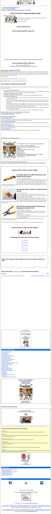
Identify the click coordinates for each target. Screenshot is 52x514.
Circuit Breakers (24, 245)
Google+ (39, 507)
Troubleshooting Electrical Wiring (8, 376)
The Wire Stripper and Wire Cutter (24, 210)
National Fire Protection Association (38, 510)
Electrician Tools (24, 248)
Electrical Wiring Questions (7, 474)
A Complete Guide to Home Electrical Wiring (30, 144)
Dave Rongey (23, 21)
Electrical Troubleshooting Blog (44, 506)
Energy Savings (11, 9)
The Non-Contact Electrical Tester (24, 178)
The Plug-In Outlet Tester (22, 193)
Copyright (18, 503)
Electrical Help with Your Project (22, 10)
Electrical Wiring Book (15, 507)
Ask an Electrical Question (26, 493)
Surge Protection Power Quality (8, 374)
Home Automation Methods (7, 370)
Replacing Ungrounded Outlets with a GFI (40, 275)
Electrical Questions (23, 490)
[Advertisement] (25, 293)
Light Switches (25, 240)
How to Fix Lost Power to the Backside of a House (13, 275)
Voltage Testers (24, 250)
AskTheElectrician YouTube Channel (29, 507)
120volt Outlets (25, 243)
